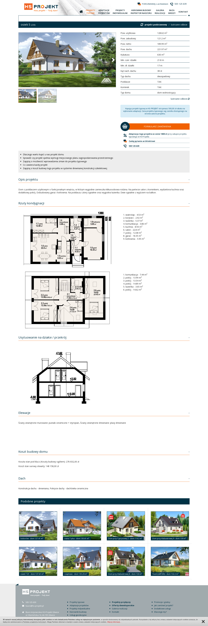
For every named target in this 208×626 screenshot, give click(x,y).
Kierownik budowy (78, 612)
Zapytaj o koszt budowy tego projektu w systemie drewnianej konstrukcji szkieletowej (65, 168)
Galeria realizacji (119, 608)
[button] (21, 60)
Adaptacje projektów (79, 605)
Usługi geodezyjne (78, 615)
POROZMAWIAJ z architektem (155, 4)
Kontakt (115, 612)
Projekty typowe (77, 602)
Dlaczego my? (160, 612)
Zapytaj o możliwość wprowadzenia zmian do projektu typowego (55, 161)
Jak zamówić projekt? (163, 605)
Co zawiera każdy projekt (35, 164)
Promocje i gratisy (162, 602)
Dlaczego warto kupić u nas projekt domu (43, 154)
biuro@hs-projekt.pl (35, 605)
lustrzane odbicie (179, 24)
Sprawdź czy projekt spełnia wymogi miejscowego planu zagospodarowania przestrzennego (68, 157)
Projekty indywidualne (80, 608)
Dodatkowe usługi (162, 608)
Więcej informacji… (114, 622)
